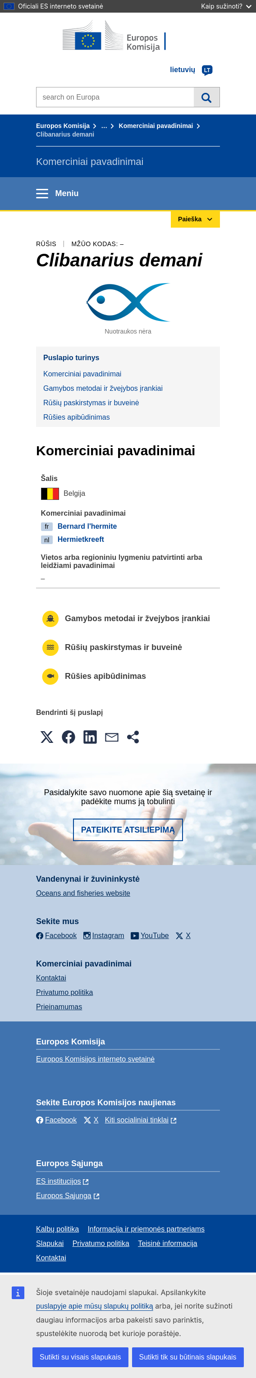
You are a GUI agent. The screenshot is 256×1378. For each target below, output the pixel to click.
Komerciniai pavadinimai (156, 125)
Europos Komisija (63, 125)
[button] (47, 737)
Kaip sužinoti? (226, 6)
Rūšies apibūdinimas (76, 417)
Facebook (56, 1120)
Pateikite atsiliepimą (128, 829)
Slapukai (50, 1243)
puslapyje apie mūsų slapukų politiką (94, 1306)
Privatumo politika (64, 992)
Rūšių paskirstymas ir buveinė (91, 403)
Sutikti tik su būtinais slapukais (188, 1357)
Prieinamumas (59, 1007)
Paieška (206, 96)
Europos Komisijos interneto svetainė (95, 1059)
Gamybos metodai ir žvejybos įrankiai (103, 388)
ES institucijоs (58, 1181)
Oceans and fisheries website (83, 893)
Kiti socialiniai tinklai (137, 1120)
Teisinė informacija (167, 1243)
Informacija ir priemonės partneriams (146, 1229)
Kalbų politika (57, 1229)
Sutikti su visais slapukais (80, 1357)
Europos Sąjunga (63, 1195)
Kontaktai (51, 978)
